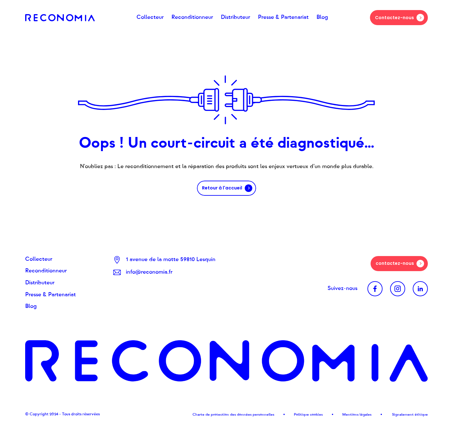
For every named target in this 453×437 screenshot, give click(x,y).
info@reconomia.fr (149, 272)
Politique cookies (308, 414)
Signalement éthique (409, 414)
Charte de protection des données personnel (231, 414)
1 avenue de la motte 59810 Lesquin (170, 259)
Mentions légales (357, 414)
